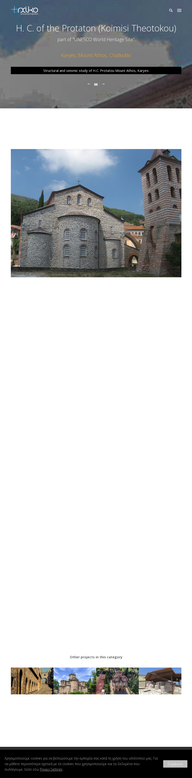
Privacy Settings (51, 769)
